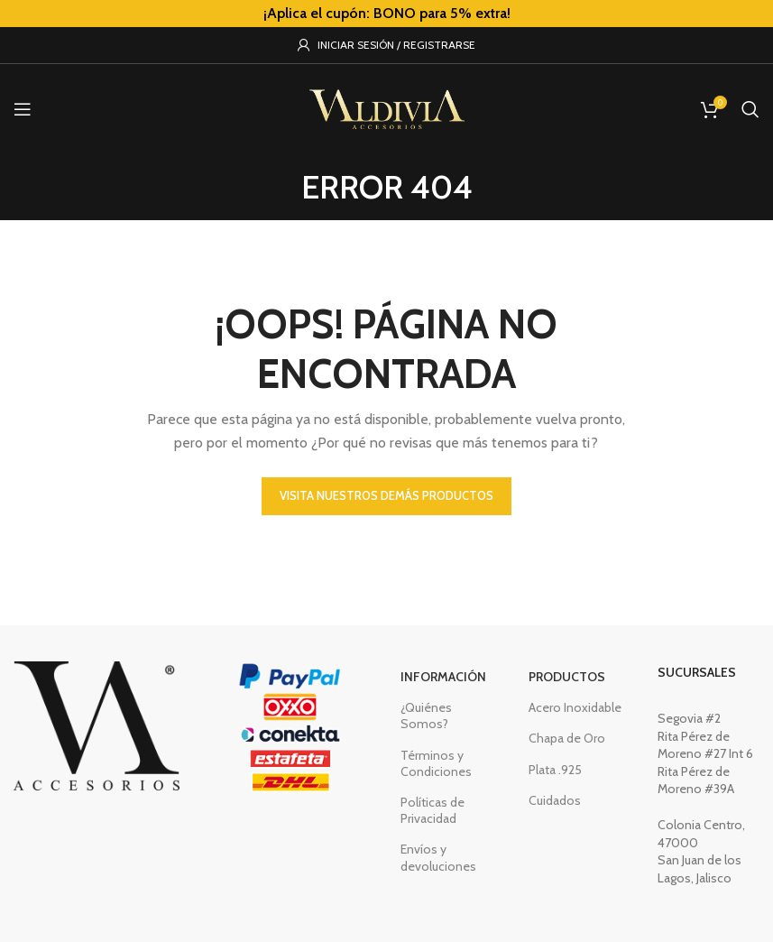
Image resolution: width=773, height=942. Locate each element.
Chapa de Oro (567, 738)
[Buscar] (750, 109)
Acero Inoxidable (575, 707)
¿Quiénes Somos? (426, 715)
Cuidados (555, 800)
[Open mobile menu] (23, 109)
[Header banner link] (386, 13)
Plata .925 (555, 770)
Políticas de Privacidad (432, 810)
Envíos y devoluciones (438, 857)
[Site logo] (387, 107)
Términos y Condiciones (436, 763)
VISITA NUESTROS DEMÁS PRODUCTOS (386, 495)
